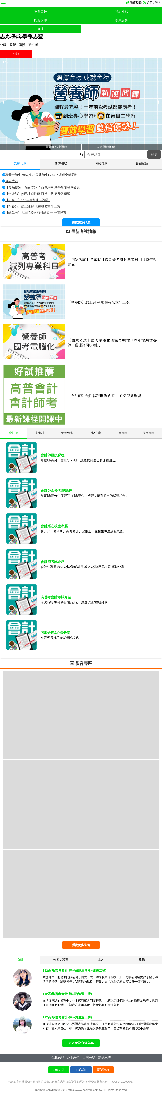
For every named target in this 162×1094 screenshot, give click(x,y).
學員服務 (121, 20)
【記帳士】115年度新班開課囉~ (27, 200)
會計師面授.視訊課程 (56, 490)
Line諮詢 (59, 1069)
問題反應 (40, 20)
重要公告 (40, 11)
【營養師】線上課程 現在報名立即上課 (32, 206)
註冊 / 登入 (154, 2)
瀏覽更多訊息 (81, 222)
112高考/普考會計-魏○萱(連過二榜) (67, 994)
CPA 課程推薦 (106, 147)
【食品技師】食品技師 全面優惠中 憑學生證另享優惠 (42, 187)
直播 (40, 29)
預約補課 (121, 11)
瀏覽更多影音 (81, 945)
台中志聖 (73, 1057)
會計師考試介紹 (52, 562)
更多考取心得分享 (81, 1043)
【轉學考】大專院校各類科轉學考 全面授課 (35, 212)
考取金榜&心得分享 (55, 633)
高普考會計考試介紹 (56, 597)
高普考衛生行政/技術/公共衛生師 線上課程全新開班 (41, 175)
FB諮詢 (81, 1069)
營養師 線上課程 (56, 147)
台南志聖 (88, 1057)
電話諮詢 (103, 1069)
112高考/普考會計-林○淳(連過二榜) (67, 1017)
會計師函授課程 (52, 455)
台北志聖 (57, 1057)
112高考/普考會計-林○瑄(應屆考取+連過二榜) (74, 970)
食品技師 (11, 181)
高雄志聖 (104, 1057)
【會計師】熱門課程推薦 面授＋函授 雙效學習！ (39, 194)
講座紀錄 (136, 2)
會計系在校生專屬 (54, 526)
